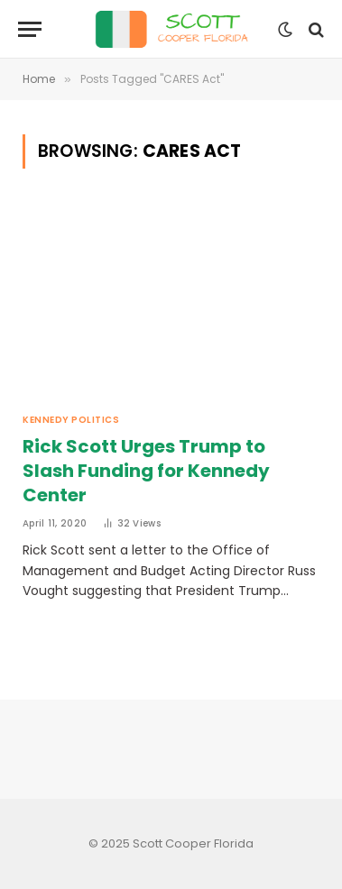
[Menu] (30, 29)
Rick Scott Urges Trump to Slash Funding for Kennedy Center (146, 471)
